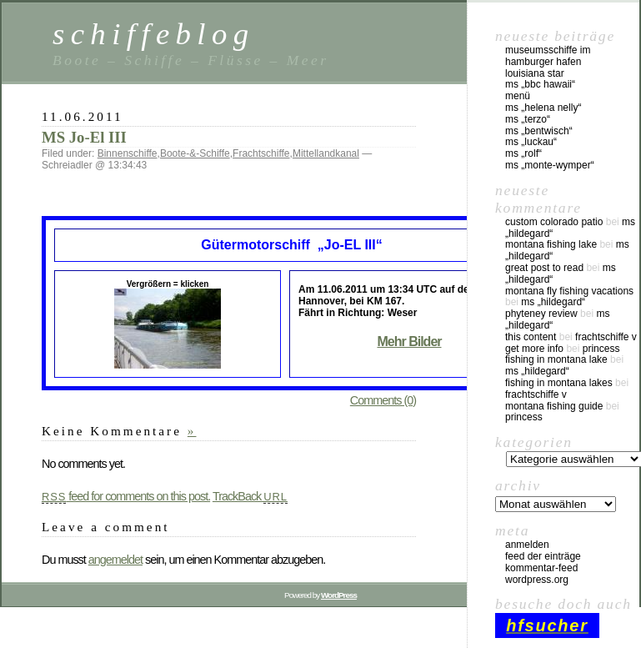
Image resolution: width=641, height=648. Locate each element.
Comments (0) (383, 400)
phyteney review (541, 313)
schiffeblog (153, 34)
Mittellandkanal (326, 153)
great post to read (544, 268)
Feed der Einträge (543, 556)
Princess (601, 348)
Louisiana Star (534, 73)
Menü (517, 96)
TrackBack (250, 496)
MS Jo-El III (84, 137)
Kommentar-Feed (541, 568)
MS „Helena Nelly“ (543, 107)
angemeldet (115, 559)
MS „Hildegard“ (553, 302)
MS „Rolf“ (523, 153)
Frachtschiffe (261, 153)
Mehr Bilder (409, 341)
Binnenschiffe (128, 153)
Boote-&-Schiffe (195, 153)
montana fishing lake (551, 244)
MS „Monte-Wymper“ (549, 165)
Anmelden (527, 544)
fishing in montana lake (556, 359)
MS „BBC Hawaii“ (540, 84)
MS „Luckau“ (531, 142)
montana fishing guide (554, 406)
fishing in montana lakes (559, 383)
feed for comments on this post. (126, 496)
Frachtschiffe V (606, 337)
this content (530, 337)
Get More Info (534, 348)
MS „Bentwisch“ (539, 131)
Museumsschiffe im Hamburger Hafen (547, 56)
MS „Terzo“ (527, 119)
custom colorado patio (554, 222)
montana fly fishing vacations (569, 291)
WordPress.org (536, 579)
